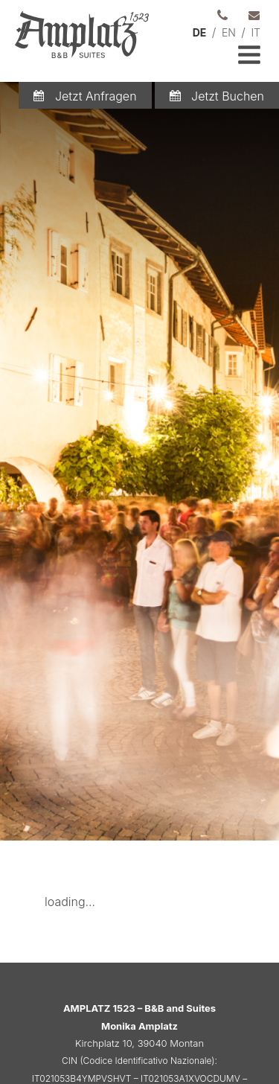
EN (229, 32)
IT (255, 32)
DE (200, 32)
